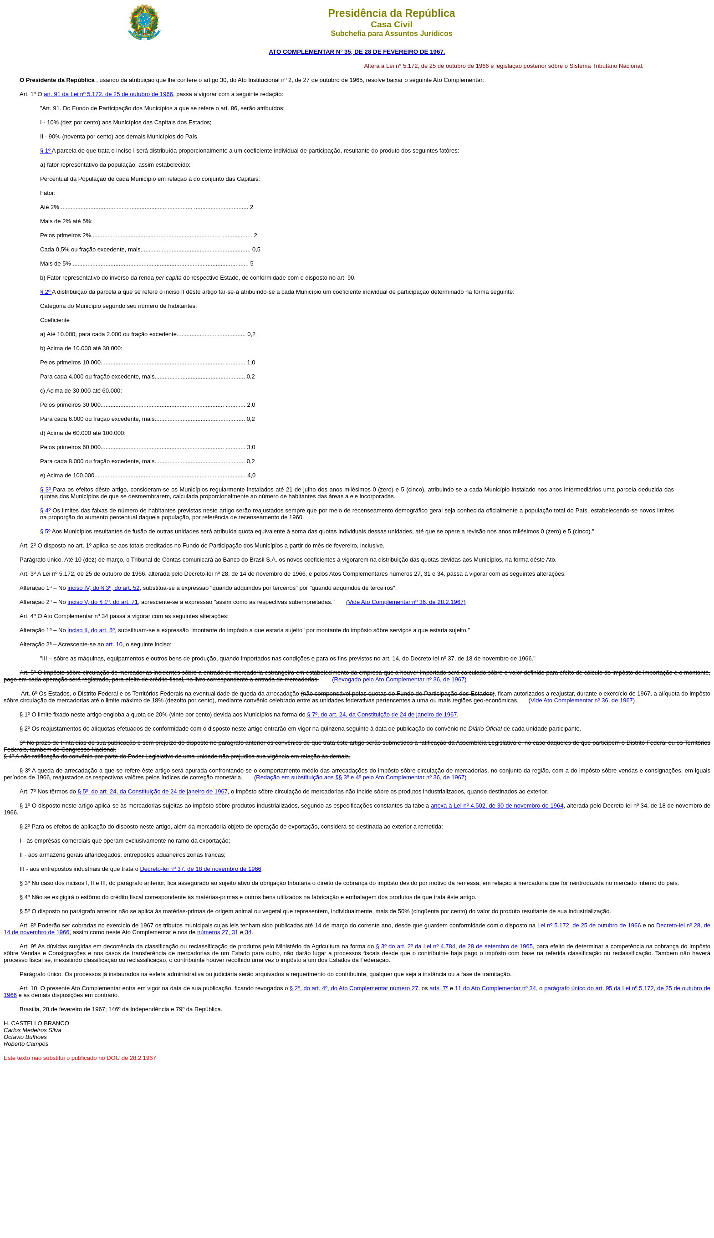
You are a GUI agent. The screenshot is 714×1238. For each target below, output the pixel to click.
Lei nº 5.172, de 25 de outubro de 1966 (589, 925)
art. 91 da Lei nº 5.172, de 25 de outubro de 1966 (108, 94)
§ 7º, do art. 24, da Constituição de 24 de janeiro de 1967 (382, 714)
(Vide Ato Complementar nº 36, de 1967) (583, 700)
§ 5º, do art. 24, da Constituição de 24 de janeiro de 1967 (152, 791)
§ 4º (46, 510)
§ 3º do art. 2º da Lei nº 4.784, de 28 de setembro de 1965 (454, 946)
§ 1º (46, 150)
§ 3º (46, 489)
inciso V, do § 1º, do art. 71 (102, 602)
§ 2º (46, 291)
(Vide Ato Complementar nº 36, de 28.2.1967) (406, 602)
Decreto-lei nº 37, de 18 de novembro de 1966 (200, 868)
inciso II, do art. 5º (91, 630)
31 (234, 932)
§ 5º (46, 531)
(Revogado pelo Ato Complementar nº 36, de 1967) (399, 679)
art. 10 (114, 644)
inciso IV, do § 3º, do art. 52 (103, 587)
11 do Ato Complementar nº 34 (495, 988)
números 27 (213, 932)
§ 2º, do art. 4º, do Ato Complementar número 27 (354, 988)
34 (247, 932)
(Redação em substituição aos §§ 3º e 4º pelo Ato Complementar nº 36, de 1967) (360, 777)
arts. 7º (438, 988)
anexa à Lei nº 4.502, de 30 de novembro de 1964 (497, 805)
